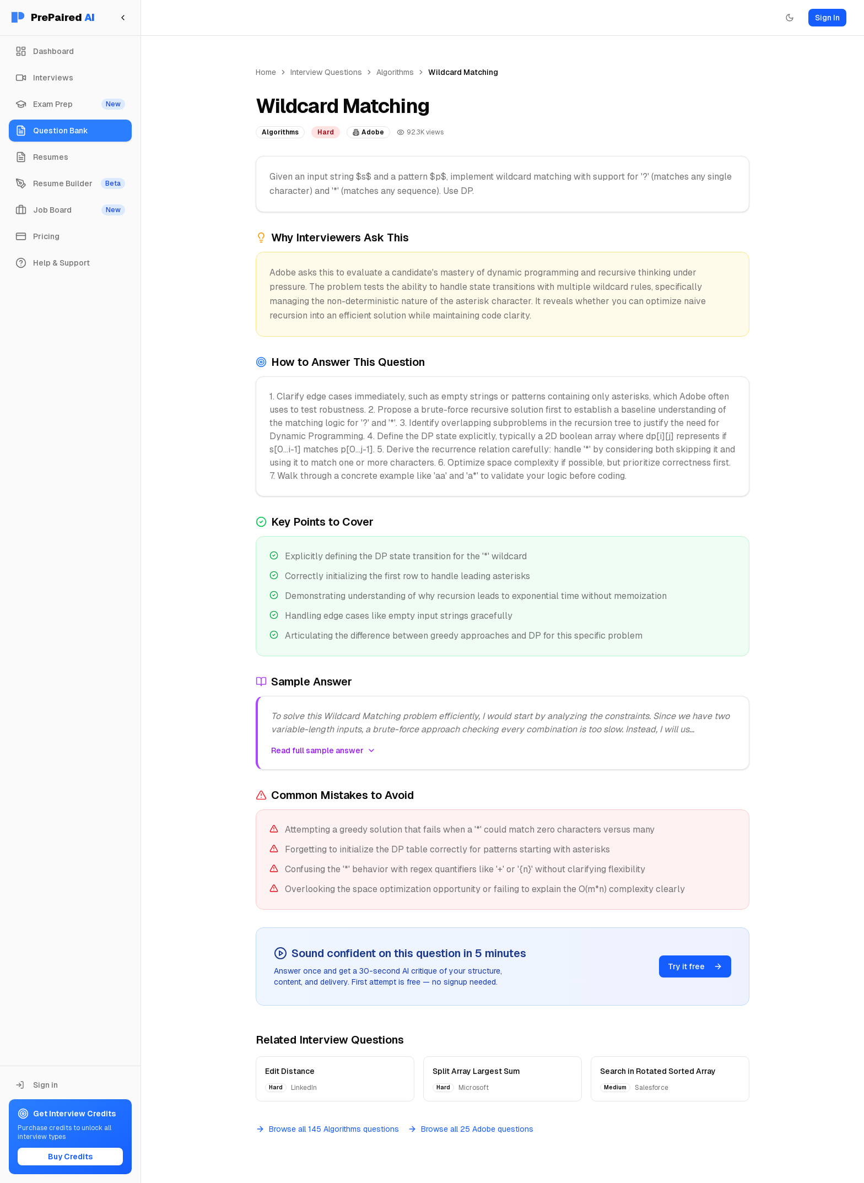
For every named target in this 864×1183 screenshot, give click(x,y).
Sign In (827, 18)
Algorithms (395, 72)
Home (266, 72)
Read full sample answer (323, 750)
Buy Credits (70, 1157)
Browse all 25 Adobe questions (470, 1129)
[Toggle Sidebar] (140, 591)
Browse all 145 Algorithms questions (327, 1129)
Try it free (695, 966)
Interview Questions (326, 72)
